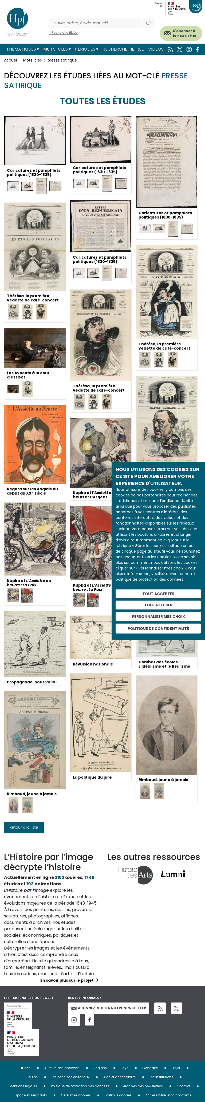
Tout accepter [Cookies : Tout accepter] (158, 593)
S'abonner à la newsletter (184, 33)
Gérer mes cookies (76, 1095)
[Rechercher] (95, 23)
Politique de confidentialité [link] (158, 628)
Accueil (11, 60)
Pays (124, 1068)
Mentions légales (23, 1086)
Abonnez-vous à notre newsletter (108, 1008)
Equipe (32, 1077)
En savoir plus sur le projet (67, 980)
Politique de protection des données (80, 1086)
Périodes (85, 49)
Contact (183, 1086)
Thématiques (21, 49)
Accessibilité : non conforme (168, 1095)
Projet (176, 1068)
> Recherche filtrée (63, 32)
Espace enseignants (30, 1095)
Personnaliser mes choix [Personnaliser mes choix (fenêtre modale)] (158, 616)
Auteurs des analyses (62, 1068)
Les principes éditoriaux (70, 1077)
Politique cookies (118, 1095)
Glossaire (150, 1068)
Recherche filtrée (123, 49)
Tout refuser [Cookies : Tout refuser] (158, 605)
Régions (100, 1068)
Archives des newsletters (143, 1086)
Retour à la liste (24, 827)
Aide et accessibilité (119, 1077)
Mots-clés (55, 49)
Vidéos (156, 49)
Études (24, 1068)
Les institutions (161, 1077)
